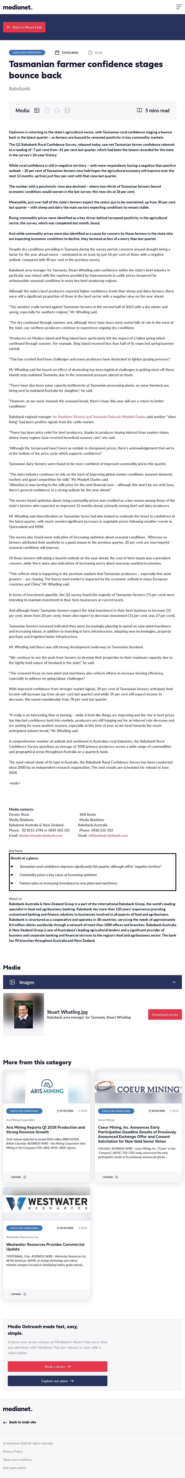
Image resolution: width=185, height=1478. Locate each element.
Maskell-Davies (134, 416)
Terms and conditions (17, 1459)
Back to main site (19, 1422)
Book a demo (58, 1366)
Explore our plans (57, 1380)
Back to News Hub (24, 27)
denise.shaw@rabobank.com (41, 835)
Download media (165, 1014)
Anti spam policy (14, 1467)
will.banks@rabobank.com (108, 835)
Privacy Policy (12, 1451)
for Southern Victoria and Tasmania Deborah (87, 416)
